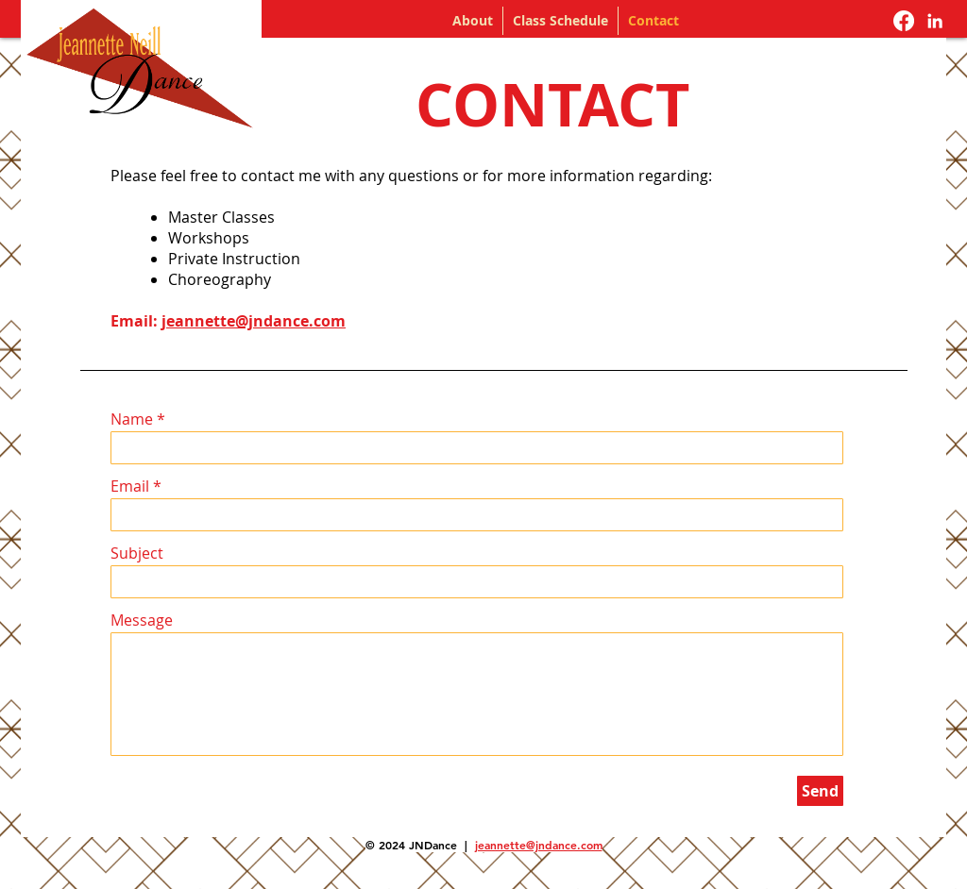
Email (129, 486)
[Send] (820, 791)
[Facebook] (903, 20)
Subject (136, 553)
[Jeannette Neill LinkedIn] (935, 20)
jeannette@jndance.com (253, 320)
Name (131, 419)
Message (141, 620)
